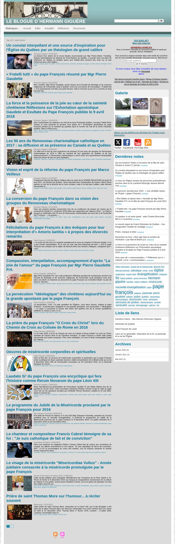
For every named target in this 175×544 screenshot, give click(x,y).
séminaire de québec (127, 302)
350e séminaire (123, 267)
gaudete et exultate (61, 130)
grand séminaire (140, 278)
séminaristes (146, 302)
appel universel (43, 130)
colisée (46, 341)
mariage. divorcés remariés (64, 283)
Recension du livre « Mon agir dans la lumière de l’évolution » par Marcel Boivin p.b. (137, 238)
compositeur (63, 452)
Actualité (49, 28)
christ (48, 452)
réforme (84, 188)
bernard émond (122, 271)
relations (89, 188)
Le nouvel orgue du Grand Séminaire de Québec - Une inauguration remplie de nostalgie (140, 225)
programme (42, 425)
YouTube (138, 147)
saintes (36, 132)
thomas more (63, 514)
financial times (73, 394)
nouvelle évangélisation (74, 159)
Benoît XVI (159, 267)
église (42, 64)
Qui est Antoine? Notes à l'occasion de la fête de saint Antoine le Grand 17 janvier (139, 164)
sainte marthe (72, 312)
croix (50, 341)
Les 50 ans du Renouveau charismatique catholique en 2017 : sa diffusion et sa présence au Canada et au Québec (58, 143)
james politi (91, 394)
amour (36, 283)
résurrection (135, 299)
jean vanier (89, 217)
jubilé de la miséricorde (63, 423)
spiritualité (121, 305)
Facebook (128, 147)
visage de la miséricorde (49, 487)
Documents (79, 28)
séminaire (153, 299)
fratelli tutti (44, 92)
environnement (63, 394)
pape (149, 287)
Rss (146, 147)
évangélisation (60, 159)
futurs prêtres (126, 278)
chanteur (43, 452)
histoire (130, 282)
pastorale (86, 250)
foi (66, 159)
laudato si (99, 394)
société (92, 64)
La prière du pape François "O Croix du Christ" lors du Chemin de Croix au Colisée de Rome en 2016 (55, 325)
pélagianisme (96, 130)
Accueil (27, 28)
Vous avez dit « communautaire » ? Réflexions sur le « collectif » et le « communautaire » (140, 258)
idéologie (42, 312)
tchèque (97, 64)
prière (102, 130)
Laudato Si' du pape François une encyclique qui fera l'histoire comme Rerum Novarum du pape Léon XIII (54, 378)
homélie (36, 312)
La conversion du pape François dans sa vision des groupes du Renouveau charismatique (52, 200)
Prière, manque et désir (126, 232)
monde (58, 64)
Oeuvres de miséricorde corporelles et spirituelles (51, 352)
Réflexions (63, 28)
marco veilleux (67, 188)
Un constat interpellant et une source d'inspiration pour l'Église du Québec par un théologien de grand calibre (55, 47)
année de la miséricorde (41, 366)
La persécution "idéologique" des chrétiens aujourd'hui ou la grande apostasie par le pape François (58, 296)
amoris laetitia (38, 250)
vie (158, 305)
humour (36, 514)
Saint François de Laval (126, 329)
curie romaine (44, 188)
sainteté (41, 132)
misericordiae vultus (68, 485)
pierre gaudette (67, 92)
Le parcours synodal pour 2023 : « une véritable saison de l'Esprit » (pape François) (140, 192)
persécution (63, 312)
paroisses (73, 64)
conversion (37, 159)
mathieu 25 (79, 130)
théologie (103, 64)
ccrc (47, 217)
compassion (42, 283)
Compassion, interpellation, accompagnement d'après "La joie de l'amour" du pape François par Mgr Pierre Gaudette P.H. (58, 265)
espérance (44, 159)
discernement (47, 250)
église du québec (50, 64)
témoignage (46, 218)
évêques (66, 250)
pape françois (65, 64)
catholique (52, 423)
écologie (47, 394)
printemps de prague (83, 64)
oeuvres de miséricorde (56, 366)
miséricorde (77, 283)
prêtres (129, 297)
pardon (101, 485)
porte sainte (37, 487)
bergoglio (36, 188)
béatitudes (51, 130)
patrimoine (98, 452)
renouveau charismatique (103, 159)
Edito (38, 28)
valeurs (152, 305)
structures (100, 188)
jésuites (60, 188)
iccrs (83, 217)
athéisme (36, 64)
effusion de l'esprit (56, 217)
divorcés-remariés (57, 250)
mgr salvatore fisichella (78, 423)
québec (145, 296)
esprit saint (51, 159)
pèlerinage (108, 485)
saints (46, 132)
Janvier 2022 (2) (122, 350)
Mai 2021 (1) (120, 359)
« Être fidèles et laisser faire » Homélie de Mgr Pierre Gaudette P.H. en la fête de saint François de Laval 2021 (141, 199)
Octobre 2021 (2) (122, 355)
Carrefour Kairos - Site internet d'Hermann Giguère (138, 319)
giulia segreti (83, 394)
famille (71, 250)
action (35, 130)
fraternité (50, 92)
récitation (55, 514)
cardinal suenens (39, 217)
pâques (57, 312)
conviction (71, 452)
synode (92, 250)
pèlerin (104, 452)
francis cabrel (81, 452)
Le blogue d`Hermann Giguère (46, 21)
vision (105, 188)
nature (105, 394)
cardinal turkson (39, 394)
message (145, 71)
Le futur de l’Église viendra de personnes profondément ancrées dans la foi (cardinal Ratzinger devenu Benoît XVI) (140, 183)
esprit (55, 188)
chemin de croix (38, 341)
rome (94, 188)
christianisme (55, 452)
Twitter (117, 147)
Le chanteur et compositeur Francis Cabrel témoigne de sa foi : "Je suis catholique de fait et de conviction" (58, 436)
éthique (48, 283)
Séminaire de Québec (125, 324)
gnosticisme (71, 130)
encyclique (37, 92)
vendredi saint (74, 341)
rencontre (108, 130)
